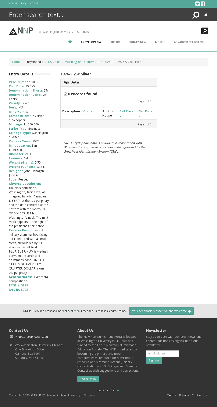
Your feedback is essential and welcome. (161, 311)
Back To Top (108, 390)
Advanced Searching (189, 42)
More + (160, 42)
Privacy (184, 395)
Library (115, 42)
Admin (13, 3)
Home (16, 62)
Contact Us (199, 395)
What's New (137, 42)
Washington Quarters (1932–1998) (89, 62)
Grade (89, 111)
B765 (24, 290)
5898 (24, 285)
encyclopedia (91, 42)
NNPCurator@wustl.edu (31, 337)
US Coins (54, 62)
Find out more (88, 379)
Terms (171, 395)
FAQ (23, 3)
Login (34, 3)
